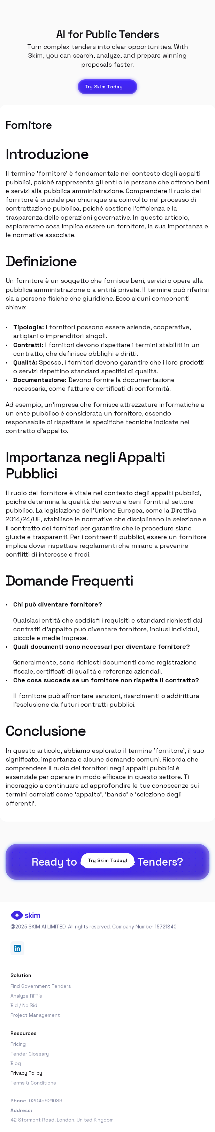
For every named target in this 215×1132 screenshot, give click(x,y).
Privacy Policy (26, 1073)
